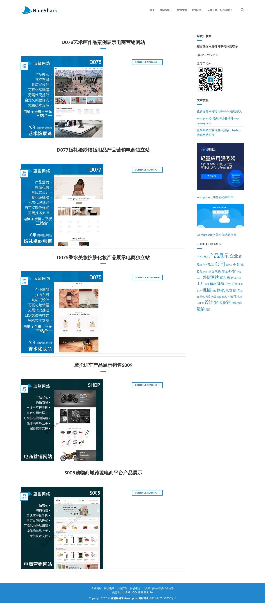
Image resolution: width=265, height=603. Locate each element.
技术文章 (182, 10)
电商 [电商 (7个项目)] (228, 290)
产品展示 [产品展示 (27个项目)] (219, 255)
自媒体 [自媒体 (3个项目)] (225, 296)
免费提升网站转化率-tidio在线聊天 (219, 111)
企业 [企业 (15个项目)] (234, 255)
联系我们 (197, 10)
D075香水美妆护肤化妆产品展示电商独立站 (103, 257)
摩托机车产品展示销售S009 (103, 365)
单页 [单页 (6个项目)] (211, 271)
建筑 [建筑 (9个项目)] (220, 283)
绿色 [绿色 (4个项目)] (202, 296)
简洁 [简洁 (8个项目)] (236, 290)
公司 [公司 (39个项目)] (220, 263)
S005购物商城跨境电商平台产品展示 (103, 472)
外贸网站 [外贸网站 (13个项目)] (211, 277)
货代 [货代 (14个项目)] (218, 302)
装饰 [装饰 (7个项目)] (233, 296)
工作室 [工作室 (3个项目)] (237, 277)
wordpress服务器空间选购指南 (217, 234)
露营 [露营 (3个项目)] (208, 309)
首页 (152, 10)
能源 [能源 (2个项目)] (219, 296)
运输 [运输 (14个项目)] (201, 308)
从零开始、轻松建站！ (220, 10)
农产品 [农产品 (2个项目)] (229, 265)
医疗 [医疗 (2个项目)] (205, 272)
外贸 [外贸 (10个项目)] (232, 271)
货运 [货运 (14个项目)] (227, 302)
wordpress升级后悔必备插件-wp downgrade (218, 120)
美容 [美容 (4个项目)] (213, 296)
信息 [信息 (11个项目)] (210, 264)
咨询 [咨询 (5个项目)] (218, 271)
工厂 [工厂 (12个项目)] (200, 283)
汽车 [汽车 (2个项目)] (214, 291)
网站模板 (166, 10)
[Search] (242, 10)
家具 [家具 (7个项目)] (223, 277)
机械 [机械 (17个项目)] (206, 290)
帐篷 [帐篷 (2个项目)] (207, 284)
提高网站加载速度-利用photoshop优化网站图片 (219, 132)
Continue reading (147, 62)
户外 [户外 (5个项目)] (228, 283)
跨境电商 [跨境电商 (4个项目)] (237, 302)
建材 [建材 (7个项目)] (213, 284)
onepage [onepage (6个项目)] (202, 256)
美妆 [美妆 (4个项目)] (208, 296)
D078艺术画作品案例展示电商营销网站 (103, 42)
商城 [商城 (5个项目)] (225, 271)
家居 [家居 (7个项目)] (230, 277)
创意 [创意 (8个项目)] (236, 265)
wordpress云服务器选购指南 (215, 197)
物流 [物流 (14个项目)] (221, 290)
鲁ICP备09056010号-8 (162, 598)
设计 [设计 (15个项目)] (209, 302)
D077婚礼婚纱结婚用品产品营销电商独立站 (103, 149)
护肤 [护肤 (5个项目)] (235, 283)
